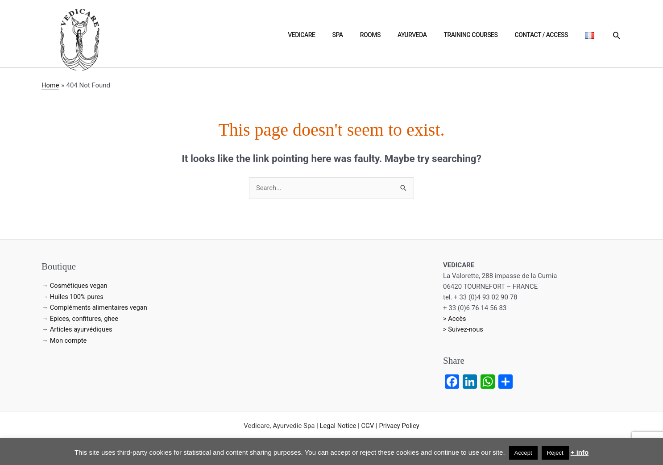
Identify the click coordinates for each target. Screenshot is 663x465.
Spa (391, 34)
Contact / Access (556, 34)
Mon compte (69, 340)
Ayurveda (446, 34)
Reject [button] (555, 452)
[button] (617, 35)
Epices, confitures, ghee (85, 318)
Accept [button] (523, 452)
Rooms (414, 34)
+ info (579, 452)
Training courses (495, 34)
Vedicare (365, 34)
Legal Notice (337, 426)
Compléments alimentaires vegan (99, 307)
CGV (367, 426)
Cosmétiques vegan (79, 286)
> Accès (455, 319)
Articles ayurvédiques (82, 329)
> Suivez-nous (463, 330)
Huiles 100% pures (77, 297)
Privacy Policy (399, 426)
